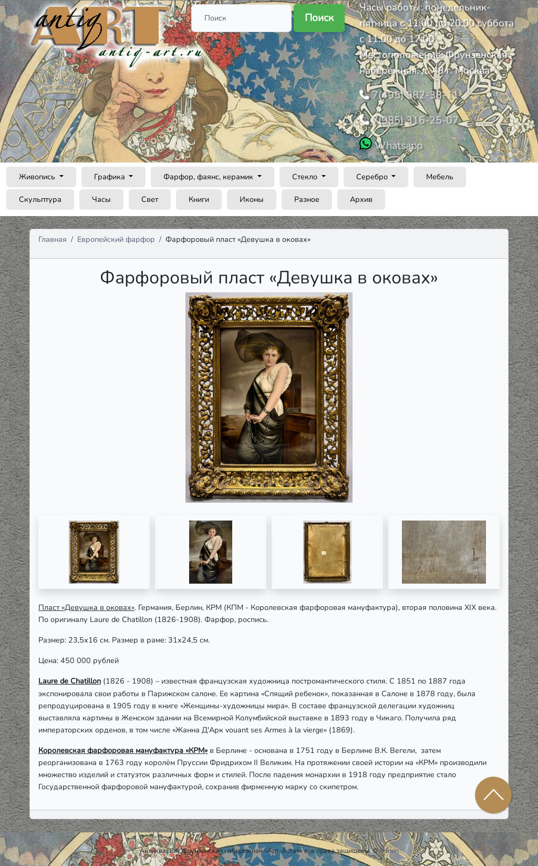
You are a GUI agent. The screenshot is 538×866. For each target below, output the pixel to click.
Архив (361, 196)
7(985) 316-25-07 (411, 118)
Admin (389, 847)
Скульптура (40, 196)
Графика (110, 173)
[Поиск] (241, 18)
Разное (306, 196)
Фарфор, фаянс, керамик (209, 173)
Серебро (373, 173)
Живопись (38, 173)
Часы (101, 196)
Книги (199, 196)
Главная (52, 236)
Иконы (252, 196)
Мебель (439, 173)
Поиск (319, 18)
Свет (149, 196)
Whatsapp (397, 142)
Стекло (305, 173)
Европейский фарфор (116, 236)
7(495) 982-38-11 (411, 94)
